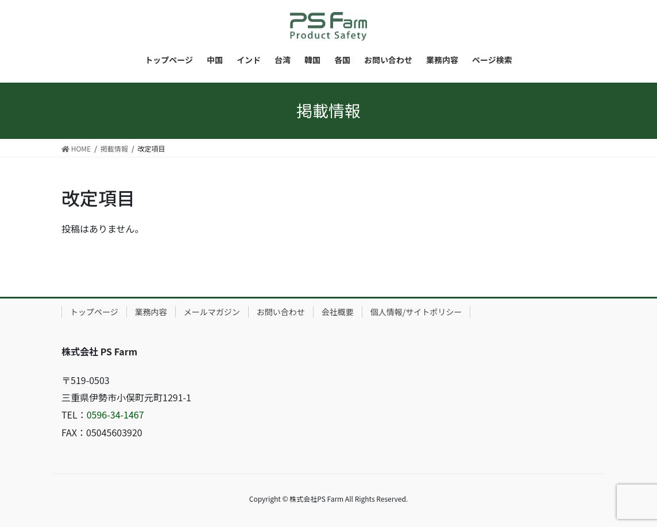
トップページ (94, 311)
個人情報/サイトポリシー (416, 311)
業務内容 (151, 311)
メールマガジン (212, 311)
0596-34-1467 (115, 414)
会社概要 (338, 311)
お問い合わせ (281, 311)
